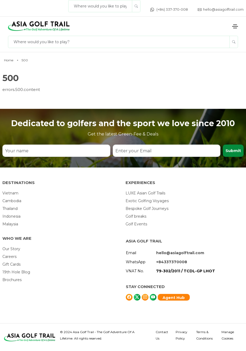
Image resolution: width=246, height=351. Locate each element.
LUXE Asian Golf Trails (145, 193)
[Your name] (56, 151)
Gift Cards (11, 264)
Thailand (10, 208)
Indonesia (11, 216)
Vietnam (10, 193)
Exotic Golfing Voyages (147, 200)
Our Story (11, 248)
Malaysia (10, 224)
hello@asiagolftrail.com (221, 9)
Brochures (12, 279)
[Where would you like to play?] (100, 6)
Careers (9, 256)
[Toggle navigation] (235, 26)
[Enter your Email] (167, 151)
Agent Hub (174, 297)
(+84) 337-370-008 (169, 9)
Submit (233, 150)
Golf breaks (136, 216)
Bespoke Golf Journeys (147, 208)
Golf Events (136, 224)
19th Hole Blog (16, 272)
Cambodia (11, 200)
